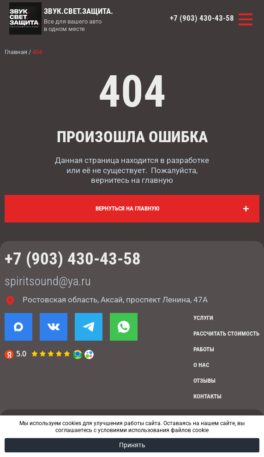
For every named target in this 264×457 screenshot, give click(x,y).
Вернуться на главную (128, 208)
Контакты (207, 396)
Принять (132, 445)
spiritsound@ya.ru (48, 281)
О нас (201, 364)
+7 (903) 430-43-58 (202, 18)
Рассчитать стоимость (226, 333)
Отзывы (204, 380)
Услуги (203, 317)
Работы (203, 349)
